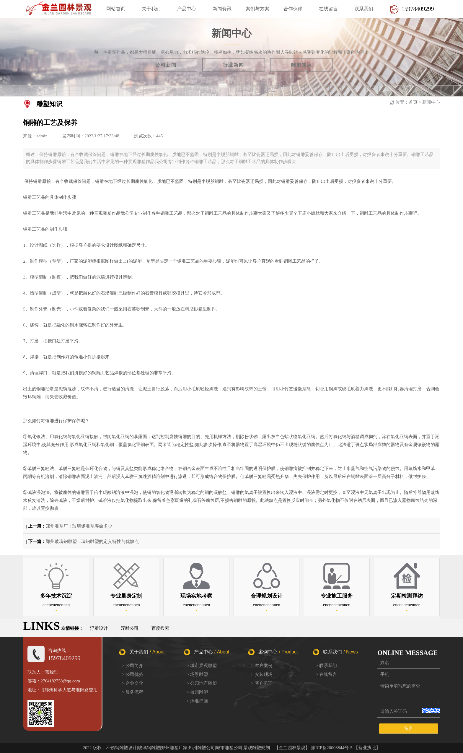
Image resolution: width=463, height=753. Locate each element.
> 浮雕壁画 (197, 701)
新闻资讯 (222, 8)
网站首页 (115, 8)
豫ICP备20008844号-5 (332, 747)
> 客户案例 (261, 665)
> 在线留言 (326, 674)
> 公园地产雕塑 (202, 683)
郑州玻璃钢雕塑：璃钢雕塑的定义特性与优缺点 (92, 541)
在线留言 (328, 8)
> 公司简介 (132, 665)
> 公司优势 (132, 674)
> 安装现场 (261, 674)
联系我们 (363, 8)
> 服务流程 (132, 692)
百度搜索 (160, 628)
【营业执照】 (367, 747)
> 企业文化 (132, 683)
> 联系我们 (326, 665)
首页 (413, 102)
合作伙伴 (292, 8)
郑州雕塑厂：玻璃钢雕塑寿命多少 (79, 526)
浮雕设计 (99, 628)
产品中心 (186, 8)
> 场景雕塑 (197, 674)
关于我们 (151, 8)
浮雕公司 (129, 628)
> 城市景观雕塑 (202, 665)
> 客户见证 (261, 683)
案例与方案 (257, 8)
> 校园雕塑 (197, 692)
